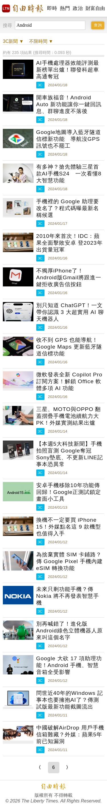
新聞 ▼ (13, 41)
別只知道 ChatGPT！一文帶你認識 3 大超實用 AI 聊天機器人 (70, 312)
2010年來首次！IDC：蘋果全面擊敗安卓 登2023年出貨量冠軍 (69, 243)
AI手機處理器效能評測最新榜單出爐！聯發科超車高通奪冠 (67, 69)
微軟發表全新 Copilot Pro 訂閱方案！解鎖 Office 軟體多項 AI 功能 (69, 381)
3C (40, 85)
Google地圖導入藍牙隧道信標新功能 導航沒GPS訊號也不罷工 (68, 139)
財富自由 (95, 8)
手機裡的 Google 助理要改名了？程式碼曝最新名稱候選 (67, 208)
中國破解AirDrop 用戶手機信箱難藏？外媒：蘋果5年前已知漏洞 (70, 734)
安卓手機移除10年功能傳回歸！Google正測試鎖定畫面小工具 (68, 492)
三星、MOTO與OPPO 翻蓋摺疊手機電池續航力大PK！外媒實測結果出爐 (68, 416)
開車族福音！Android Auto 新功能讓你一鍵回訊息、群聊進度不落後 (69, 104)
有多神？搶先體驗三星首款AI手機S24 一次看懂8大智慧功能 (69, 173)
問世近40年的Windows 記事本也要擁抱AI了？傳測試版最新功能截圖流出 (69, 700)
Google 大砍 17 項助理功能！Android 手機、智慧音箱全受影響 (69, 665)
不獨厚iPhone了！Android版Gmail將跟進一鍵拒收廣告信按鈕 (68, 277)
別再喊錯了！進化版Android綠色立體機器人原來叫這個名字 (69, 630)
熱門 (65, 8)
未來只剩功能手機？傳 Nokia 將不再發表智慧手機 (67, 596)
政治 (78, 8)
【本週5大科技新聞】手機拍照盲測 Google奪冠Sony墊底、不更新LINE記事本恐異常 (69, 454)
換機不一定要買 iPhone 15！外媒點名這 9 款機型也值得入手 (68, 526)
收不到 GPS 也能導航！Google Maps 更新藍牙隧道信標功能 (69, 347)
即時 (52, 8)
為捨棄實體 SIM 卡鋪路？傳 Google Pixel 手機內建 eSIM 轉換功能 (69, 561)
